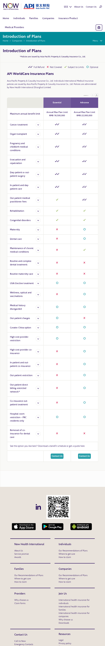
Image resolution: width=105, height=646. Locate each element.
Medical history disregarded (17, 307)
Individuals (65, 544)
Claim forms (19, 603)
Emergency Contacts (23, 644)
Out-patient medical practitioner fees (20, 200)
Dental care (16, 239)
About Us (18, 551)
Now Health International (29, 544)
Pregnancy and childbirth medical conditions (19, 147)
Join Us (63, 593)
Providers (19, 593)
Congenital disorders (20, 220)
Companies (65, 569)
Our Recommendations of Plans (73, 551)
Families (19, 569)
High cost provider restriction (19, 339)
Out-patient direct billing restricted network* (19, 388)
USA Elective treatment (22, 283)
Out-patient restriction (21, 375)
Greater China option (20, 328)
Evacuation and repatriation (17, 161)
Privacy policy (65, 643)
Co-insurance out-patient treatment (19, 403)
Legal (61, 640)
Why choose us (21, 600)
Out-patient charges (20, 318)
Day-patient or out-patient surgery (20, 174)
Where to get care (67, 554)
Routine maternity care (21, 274)
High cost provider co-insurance (21, 352)
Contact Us (57, 456)
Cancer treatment (19, 125)
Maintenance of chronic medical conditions (22, 250)
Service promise (21, 554)
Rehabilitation (17, 211)
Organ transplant (18, 134)
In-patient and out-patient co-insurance (20, 364)
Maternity (15, 230)
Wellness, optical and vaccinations (20, 294)
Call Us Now (20, 641)
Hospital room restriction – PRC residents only (18, 417)
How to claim (65, 557)
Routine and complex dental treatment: (20, 263)
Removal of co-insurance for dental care (20, 433)
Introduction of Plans (22, 51)
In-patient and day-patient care (19, 187)
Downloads (64, 623)
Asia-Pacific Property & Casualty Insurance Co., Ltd (62, 57)
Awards (17, 557)
